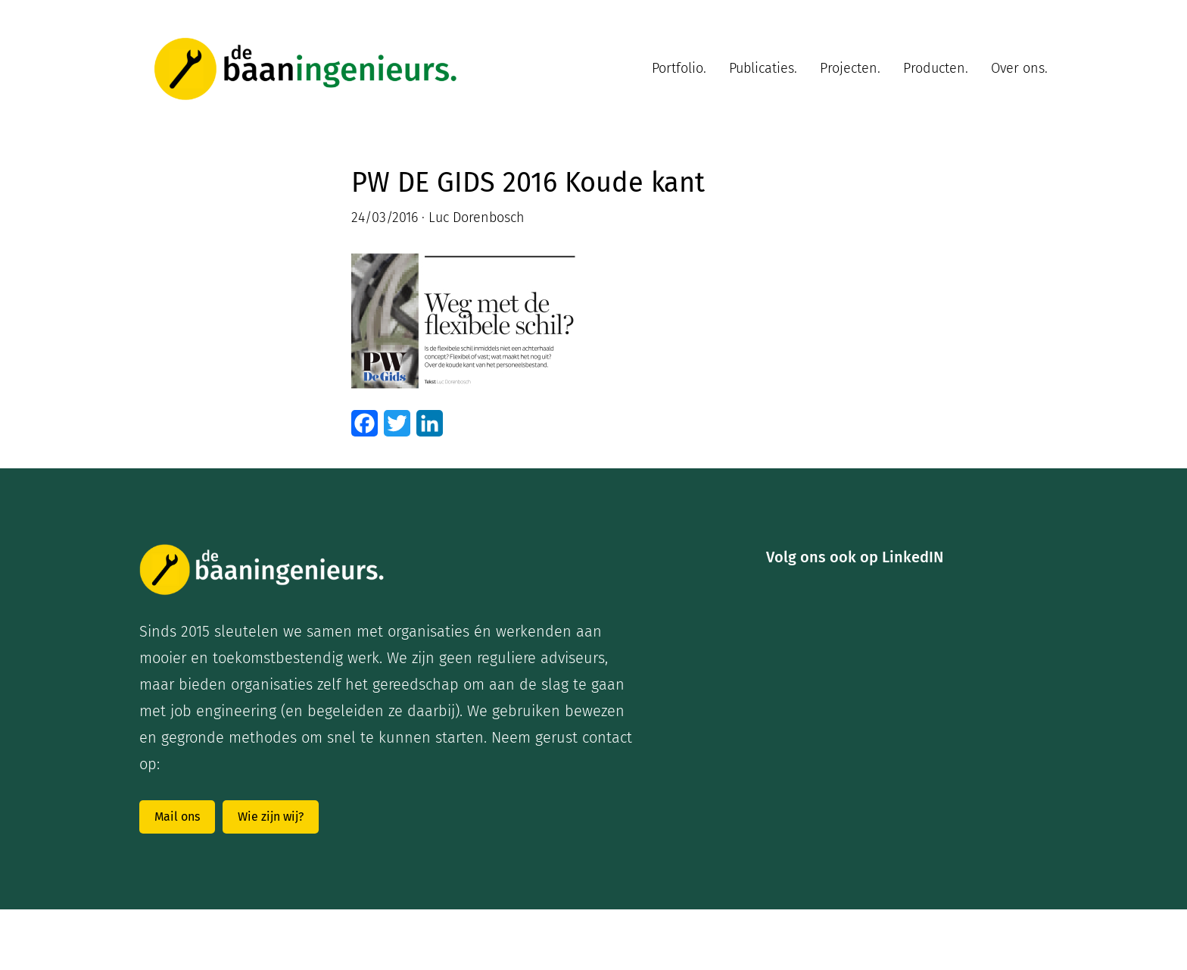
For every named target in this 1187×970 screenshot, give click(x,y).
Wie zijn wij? (271, 816)
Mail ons (177, 816)
